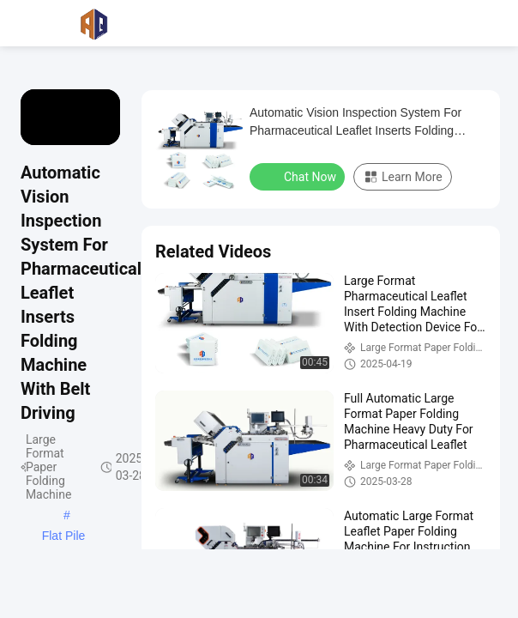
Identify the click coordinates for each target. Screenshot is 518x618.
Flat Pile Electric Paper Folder (63, 537)
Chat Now (299, 176)
